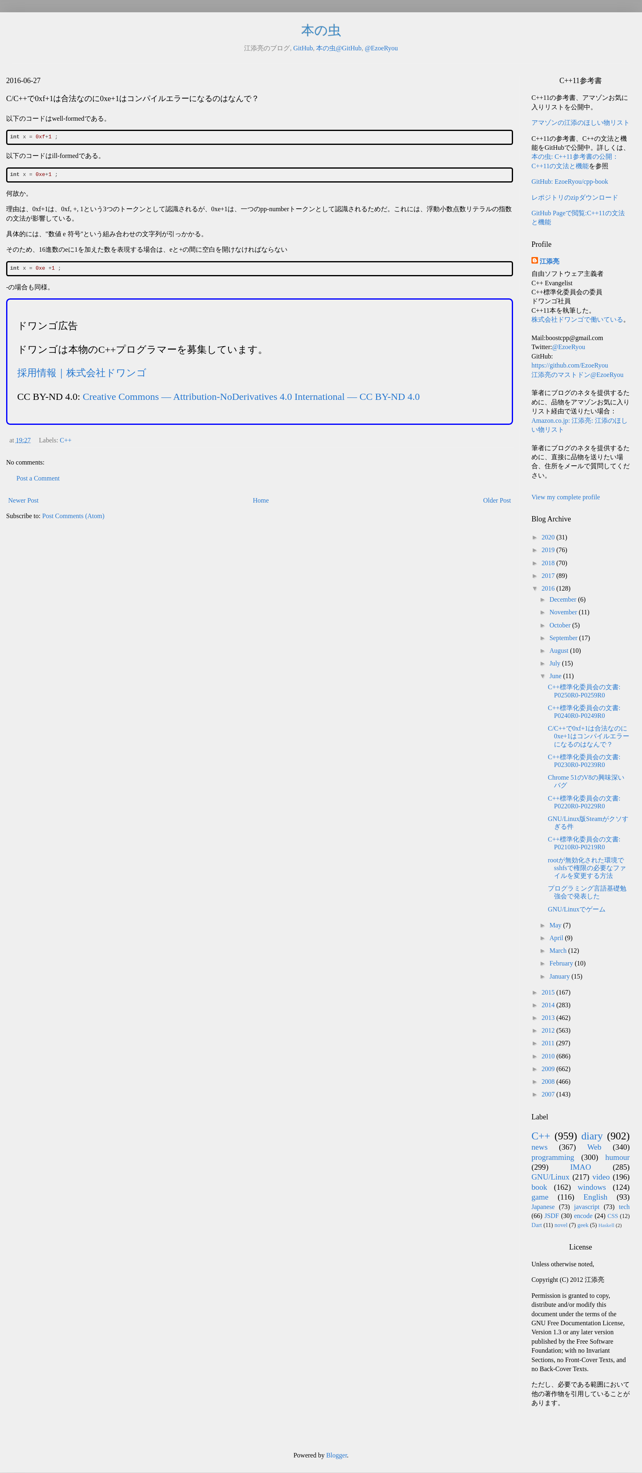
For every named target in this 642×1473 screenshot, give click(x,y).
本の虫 (321, 30)
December (563, 599)
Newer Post (23, 500)
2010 (549, 1056)
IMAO (580, 1167)
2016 (549, 588)
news (539, 1147)
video (601, 1177)
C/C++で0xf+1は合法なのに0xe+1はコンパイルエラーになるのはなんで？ (588, 736)
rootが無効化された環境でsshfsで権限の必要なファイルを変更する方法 (587, 868)
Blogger (336, 1455)
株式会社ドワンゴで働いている (577, 319)
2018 (549, 562)
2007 (549, 1094)
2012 (549, 1030)
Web (594, 1147)
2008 (549, 1081)
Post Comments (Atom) (73, 515)
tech (624, 1206)
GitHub (303, 48)
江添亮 (549, 261)
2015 (549, 992)
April (557, 937)
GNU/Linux (550, 1177)
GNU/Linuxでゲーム (577, 909)
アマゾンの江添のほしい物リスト (580, 122)
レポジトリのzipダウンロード (574, 197)
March (558, 950)
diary (592, 1136)
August (559, 650)
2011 (549, 1043)
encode (583, 1215)
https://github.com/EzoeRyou (569, 365)
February (562, 963)
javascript (586, 1206)
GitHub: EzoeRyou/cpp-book (569, 181)
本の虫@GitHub (339, 48)
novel (560, 1225)
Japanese (543, 1206)
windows (592, 1187)
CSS (613, 1216)
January (560, 976)
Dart (536, 1225)
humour (617, 1157)
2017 (549, 575)
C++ (66, 440)
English (595, 1197)
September (564, 637)
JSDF (552, 1215)
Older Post (497, 500)
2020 (549, 537)
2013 (549, 1017)
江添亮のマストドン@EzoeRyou (577, 374)
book (539, 1187)
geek (582, 1225)
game (540, 1197)
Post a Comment (38, 478)
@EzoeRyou (381, 48)
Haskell (606, 1225)
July (555, 663)
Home (261, 500)
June (556, 675)
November (564, 612)
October (560, 625)
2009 (549, 1068)
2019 (549, 549)
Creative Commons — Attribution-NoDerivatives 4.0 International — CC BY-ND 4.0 (251, 396)
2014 (549, 1005)
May (556, 925)
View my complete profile (565, 497)
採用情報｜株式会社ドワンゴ (82, 373)
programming (552, 1157)
